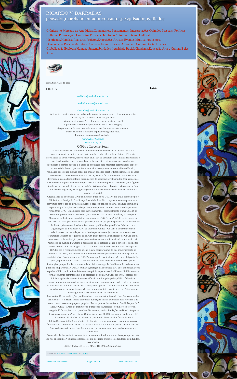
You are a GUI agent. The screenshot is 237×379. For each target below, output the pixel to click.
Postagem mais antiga (129, 361)
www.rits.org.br (93, 142)
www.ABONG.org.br (93, 138)
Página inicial (93, 361)
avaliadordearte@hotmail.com (93, 103)
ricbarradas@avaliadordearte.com (93, 110)
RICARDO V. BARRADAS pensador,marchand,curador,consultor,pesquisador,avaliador (105, 15)
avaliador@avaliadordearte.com (93, 96)
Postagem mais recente (57, 361)
